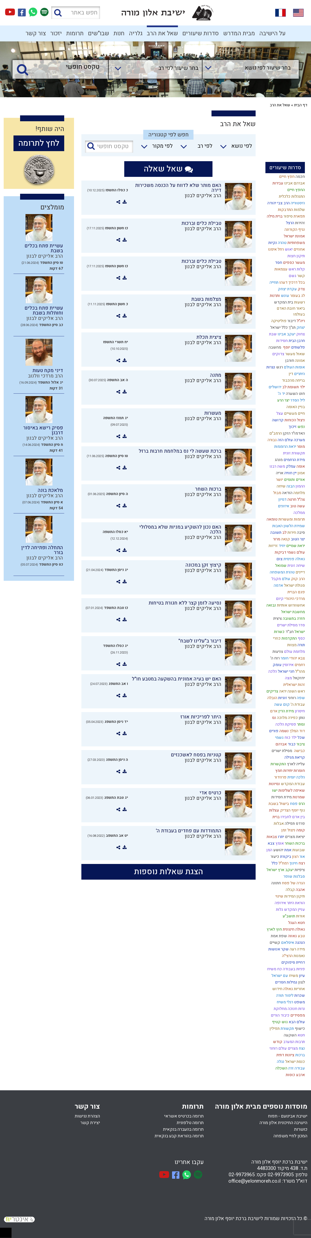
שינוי (278, 896)
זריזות (273, 546)
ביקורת (285, 857)
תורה (301, 645)
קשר (300, 276)
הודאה (286, 493)
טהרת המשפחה (282, 572)
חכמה (300, 177)
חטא (301, 1035)
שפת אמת (278, 936)
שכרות (299, 995)
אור (302, 857)
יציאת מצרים (294, 837)
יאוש (288, 249)
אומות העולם (294, 367)
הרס (301, 804)
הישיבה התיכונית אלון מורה (283, 1122)
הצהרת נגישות (87, 1116)
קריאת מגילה (294, 757)
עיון (301, 976)
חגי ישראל (285, 671)
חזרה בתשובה (293, 618)
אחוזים (299, 249)
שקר (284, 949)
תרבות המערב (293, 1042)
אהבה (300, 890)
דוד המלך (297, 731)
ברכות (299, 1055)
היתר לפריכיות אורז (200, 716)
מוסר (300, 446)
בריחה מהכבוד (293, 380)
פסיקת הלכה (285, 724)
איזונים (283, 506)
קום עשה (281, 704)
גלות (279, 909)
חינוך (293, 863)
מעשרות (212, 413)
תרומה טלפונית (190, 1122)
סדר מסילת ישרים (290, 625)
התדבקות (285, 210)
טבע (301, 936)
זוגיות (282, 698)
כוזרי (276, 638)
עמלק (290, 466)
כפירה (292, 718)
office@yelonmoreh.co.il (254, 1181)
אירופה (280, 903)
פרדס (300, 823)
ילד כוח (290, 737)
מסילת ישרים (281, 751)
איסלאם (287, 943)
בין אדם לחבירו (292, 817)
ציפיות (299, 870)
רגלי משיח (284, 1002)
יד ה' (281, 394)
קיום (279, 599)
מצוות (291, 645)
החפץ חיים (295, 190)
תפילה (289, 823)
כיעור (274, 857)
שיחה (281, 486)
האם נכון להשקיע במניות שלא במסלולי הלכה (180, 529)
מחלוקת (280, 1009)
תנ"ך (292, 327)
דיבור (291, 321)
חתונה (275, 883)
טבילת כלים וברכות (201, 223)
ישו (274, 790)
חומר (284, 658)
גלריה (135, 33)
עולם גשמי (295, 552)
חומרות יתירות (293, 771)
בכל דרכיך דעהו (291, 282)
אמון (301, 473)
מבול (276, 493)
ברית (276, 817)
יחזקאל (298, 678)
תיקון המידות (294, 896)
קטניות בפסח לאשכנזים (196, 754)
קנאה (285, 539)
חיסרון (299, 711)
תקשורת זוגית (293, 453)
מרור (276, 539)
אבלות (278, 823)
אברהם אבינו (294, 183)
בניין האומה (295, 407)
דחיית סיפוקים (292, 962)
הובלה (271, 698)
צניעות (277, 652)
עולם (285, 579)
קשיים (274, 943)
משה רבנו (277, 466)
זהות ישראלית (293, 685)
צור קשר (35, 33)
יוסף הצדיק (289, 810)
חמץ (278, 771)
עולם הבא (296, 1022)
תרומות (75, 33)
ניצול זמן (287, 830)
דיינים (300, 572)
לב (283, 532)
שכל (301, 737)
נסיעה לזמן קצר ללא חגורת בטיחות (185, 603)
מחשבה (274, 347)
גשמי (279, 737)
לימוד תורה (284, 995)
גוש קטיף (279, 1022)
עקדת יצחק (287, 289)
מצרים (292, 1048)
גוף (302, 810)
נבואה (270, 605)
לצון (301, 982)
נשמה (283, 731)
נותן (301, 718)
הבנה (290, 486)
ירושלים (274, 387)
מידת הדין (285, 711)
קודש (277, 1042)
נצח (301, 1048)
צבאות (271, 837)
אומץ (279, 843)
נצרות (270, 367)
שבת (272, 334)
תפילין (274, 1029)
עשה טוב (297, 506)
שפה (300, 698)
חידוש (276, 989)
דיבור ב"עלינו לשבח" (199, 640)
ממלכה (299, 513)
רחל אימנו (275, 249)
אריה (279, 473)
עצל (279, 413)
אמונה (299, 361)
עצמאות (280, 269)
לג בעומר (297, 296)
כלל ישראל (278, 327)
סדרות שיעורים (200, 33)
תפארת (299, 216)
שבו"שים (98, 33)
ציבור (300, 744)
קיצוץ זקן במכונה (203, 565)
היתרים (299, 374)
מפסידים (297, 1015)
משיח (293, 976)
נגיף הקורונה (294, 229)
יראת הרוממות (284, 446)
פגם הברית (295, 592)
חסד (278, 263)
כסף (301, 638)
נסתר (300, 724)
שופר (287, 876)
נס (273, 718)
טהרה (281, 243)
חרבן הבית (296, 341)
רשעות (299, 302)
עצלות (273, 810)
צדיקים (271, 691)
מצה (288, 678)
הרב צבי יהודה (278, 203)
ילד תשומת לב (293, 387)
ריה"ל (300, 321)
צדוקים (277, 354)
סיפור (288, 216)
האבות (277, 526)
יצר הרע (282, 400)
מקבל (276, 579)
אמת (287, 850)
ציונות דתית (284, 1055)
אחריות (299, 989)
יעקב (289, 870)
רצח (301, 863)
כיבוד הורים (279, 1015)
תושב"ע (288, 916)
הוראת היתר (295, 903)
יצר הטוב (297, 539)
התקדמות (289, 638)
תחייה (273, 282)
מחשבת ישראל (292, 612)
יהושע (277, 850)
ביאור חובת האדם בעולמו (291, 311)
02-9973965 (242, 1174)
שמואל (280, 566)
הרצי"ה (287, 956)
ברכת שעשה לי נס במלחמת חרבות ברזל (180, 451)
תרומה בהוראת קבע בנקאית (179, 1136)
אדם (273, 711)
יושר (279, 480)
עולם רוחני (278, 1048)
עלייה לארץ (295, 764)
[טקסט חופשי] (62, 67)
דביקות (280, 552)
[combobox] (246, 69)
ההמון (300, 486)
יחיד (281, 546)
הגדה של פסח (293, 883)
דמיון (281, 499)
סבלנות (298, 876)
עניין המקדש (294, 909)
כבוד (291, 744)
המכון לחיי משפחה (290, 1136)
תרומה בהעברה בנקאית (183, 1129)
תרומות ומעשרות (291, 519)
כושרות (300, 1129)
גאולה (287, 989)
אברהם (280, 744)
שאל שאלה (168, 169)
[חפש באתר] (75, 12)
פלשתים (297, 347)
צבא (270, 843)
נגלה (280, 1062)
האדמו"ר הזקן (293, 433)
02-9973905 (281, 1174)
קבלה (290, 890)
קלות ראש (296, 269)
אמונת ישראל (294, 236)
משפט (299, 1002)
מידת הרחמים (294, 460)
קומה (300, 830)
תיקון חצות (295, 256)
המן (268, 850)
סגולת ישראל (294, 585)
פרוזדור (279, 777)
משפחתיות (295, 243)
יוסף (285, 347)
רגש (279, 367)
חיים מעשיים (294, 413)
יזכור (56, 33)
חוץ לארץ (274, 929)
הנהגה (299, 943)
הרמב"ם (275, 433)
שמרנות (298, 797)
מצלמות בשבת (206, 299)
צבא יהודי (296, 658)
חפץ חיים (286, 177)
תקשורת (287, 1029)
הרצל (289, 223)
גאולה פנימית (294, 559)
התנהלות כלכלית (291, 196)
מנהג (278, 460)
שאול (300, 354)
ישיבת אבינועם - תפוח (287, 1116)
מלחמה (298, 493)
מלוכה (281, 718)
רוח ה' (274, 658)
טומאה (271, 519)
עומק (277, 665)
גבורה (272, 440)
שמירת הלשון (294, 526)
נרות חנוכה (296, 1009)
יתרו (280, 837)
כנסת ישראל (294, 1062)
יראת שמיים (295, 546)
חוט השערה (295, 394)
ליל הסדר (297, 400)
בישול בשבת (278, 804)
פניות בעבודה (293, 969)
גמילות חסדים (285, 982)
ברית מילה (274, 216)
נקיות (272, 243)
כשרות (279, 632)
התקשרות (278, 764)
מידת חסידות (281, 797)
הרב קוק (297, 579)
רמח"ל (283, 863)
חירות (291, 532)
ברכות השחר (294, 843)
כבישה (298, 751)
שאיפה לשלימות (291, 790)
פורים (273, 731)
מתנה (215, 375)
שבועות (298, 850)
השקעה (290, 1035)
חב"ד (289, 632)
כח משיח (274, 969)
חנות (118, 33)
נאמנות (299, 956)
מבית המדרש (239, 33)
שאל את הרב (162, 33)
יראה (282, 691)
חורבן (289, 361)
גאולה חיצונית (293, 929)
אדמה (278, 585)
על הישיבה (272, 33)
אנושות (273, 949)
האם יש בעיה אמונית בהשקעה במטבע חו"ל (176, 678)
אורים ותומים (294, 480)
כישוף (299, 1029)
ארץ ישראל (275, 870)
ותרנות (274, 296)
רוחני (291, 698)
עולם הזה (285, 440)
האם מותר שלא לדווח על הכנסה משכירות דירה (178, 188)
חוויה (287, 473)
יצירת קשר (90, 1122)
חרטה (291, 499)
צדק (301, 289)
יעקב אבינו (286, 334)
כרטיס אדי (210, 792)
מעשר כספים (293, 263)
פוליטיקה (278, 321)
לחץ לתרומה (38, 143)
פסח (293, 804)
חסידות (281, 341)
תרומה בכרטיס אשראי (184, 1116)
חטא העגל (296, 923)
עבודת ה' (297, 704)
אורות (300, 916)
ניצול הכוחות (294, 420)
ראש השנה (295, 691)
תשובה (275, 532)
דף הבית (300, 105)
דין (290, 374)
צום (279, 559)
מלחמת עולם (294, 652)
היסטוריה (297, 203)
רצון (295, 857)
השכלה (280, 1068)
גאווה (292, 936)
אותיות (281, 605)
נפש (301, 427)
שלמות (299, 210)
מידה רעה (297, 949)
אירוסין (288, 665)
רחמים (299, 665)
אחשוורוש (296, 605)
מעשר (289, 354)
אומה (300, 466)
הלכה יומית (295, 777)
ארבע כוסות (295, 1075)
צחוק (300, 334)
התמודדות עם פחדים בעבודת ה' (188, 830)
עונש (284, 296)
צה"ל (300, 499)
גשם (292, 276)
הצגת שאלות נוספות (168, 872)
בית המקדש (283, 302)
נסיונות (274, 784)
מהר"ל (299, 671)
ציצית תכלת (208, 337)
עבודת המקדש (292, 784)
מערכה (299, 440)
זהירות (299, 223)
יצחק (300, 327)
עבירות (277, 183)
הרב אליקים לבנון (203, 195)
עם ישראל (279, 976)
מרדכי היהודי (294, 599)
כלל (274, 863)
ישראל (299, 632)
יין (294, 473)
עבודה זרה (296, 1068)
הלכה (272, 671)
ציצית (277, 618)
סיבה (300, 532)
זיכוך (292, 427)
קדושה (277, 420)
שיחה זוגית (295, 566)
